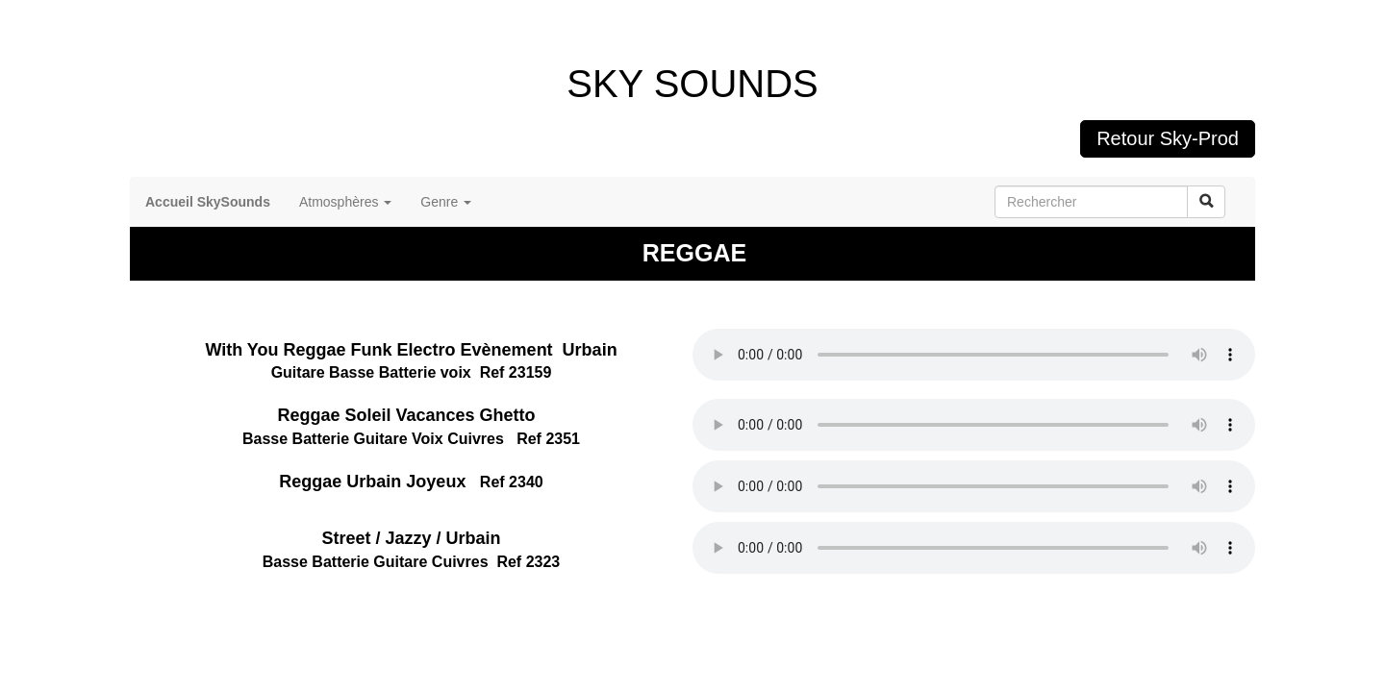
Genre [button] (445, 202)
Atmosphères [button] (345, 202)
